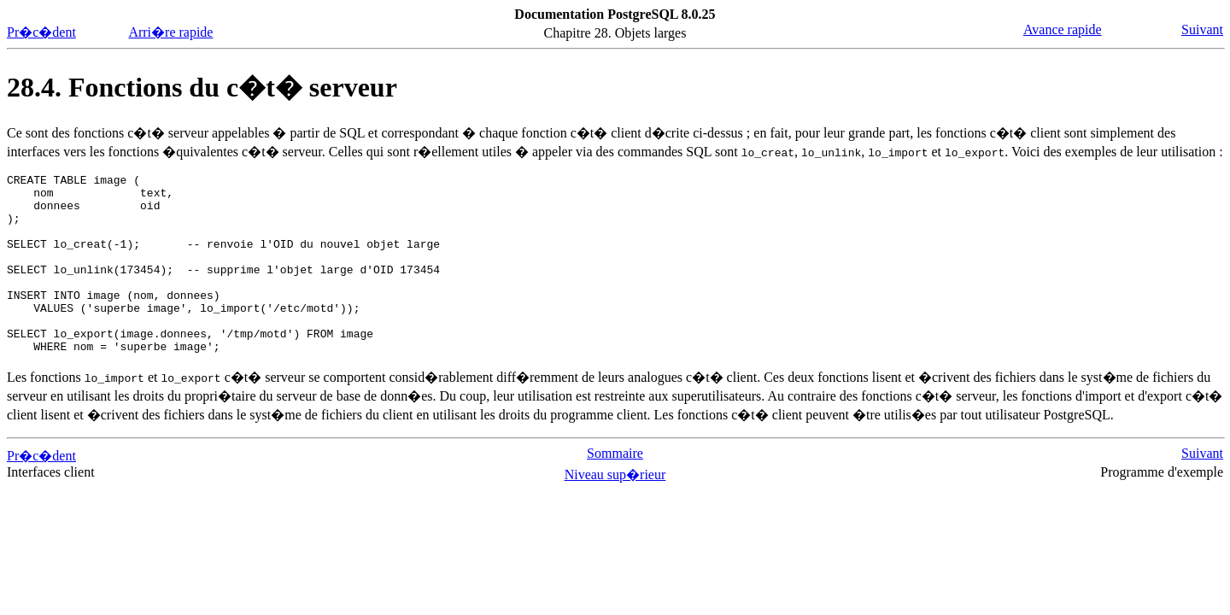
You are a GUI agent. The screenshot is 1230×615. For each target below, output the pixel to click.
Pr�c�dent (41, 32)
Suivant (1202, 29)
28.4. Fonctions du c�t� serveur (202, 87)
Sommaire (615, 489)
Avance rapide (1062, 29)
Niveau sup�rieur (615, 510)
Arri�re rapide (170, 32)
